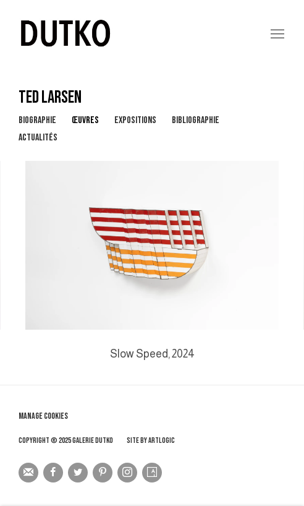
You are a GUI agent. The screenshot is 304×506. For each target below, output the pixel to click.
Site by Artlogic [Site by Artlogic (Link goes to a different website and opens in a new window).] (151, 440)
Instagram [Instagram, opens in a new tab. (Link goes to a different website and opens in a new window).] (127, 472)
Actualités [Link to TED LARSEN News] (38, 138)
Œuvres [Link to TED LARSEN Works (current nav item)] (85, 120)
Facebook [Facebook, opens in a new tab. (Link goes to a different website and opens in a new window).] (53, 472)
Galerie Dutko (133, 34)
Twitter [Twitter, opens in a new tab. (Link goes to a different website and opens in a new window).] (78, 472)
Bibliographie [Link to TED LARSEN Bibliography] (195, 120)
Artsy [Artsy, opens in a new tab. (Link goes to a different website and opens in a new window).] (152, 472)
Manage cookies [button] (43, 416)
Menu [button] (276, 34)
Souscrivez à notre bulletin (28, 472)
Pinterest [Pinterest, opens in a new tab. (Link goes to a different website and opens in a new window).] (102, 472)
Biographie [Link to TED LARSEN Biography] (37, 120)
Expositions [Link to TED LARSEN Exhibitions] (135, 120)
